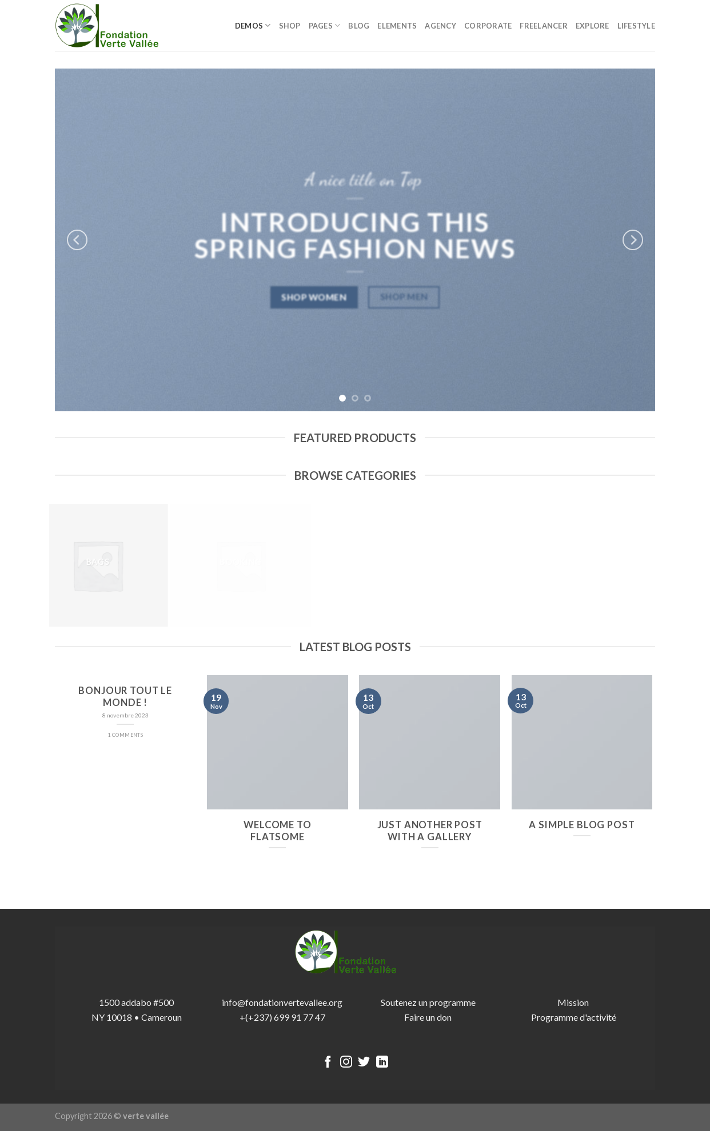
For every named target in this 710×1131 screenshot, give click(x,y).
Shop (290, 25)
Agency (440, 25)
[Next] (633, 240)
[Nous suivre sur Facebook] (328, 1062)
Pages (325, 25)
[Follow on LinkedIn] (382, 1062)
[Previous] (77, 240)
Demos (253, 25)
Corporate (488, 25)
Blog (358, 25)
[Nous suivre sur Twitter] (364, 1062)
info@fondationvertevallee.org (282, 1002)
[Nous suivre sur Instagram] (346, 1062)
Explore (592, 25)
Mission (574, 1002)
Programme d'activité (573, 1017)
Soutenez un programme (428, 1002)
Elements (397, 25)
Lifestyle (636, 25)
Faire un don (428, 1017)
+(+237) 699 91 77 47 (282, 1017)
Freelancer (544, 25)
